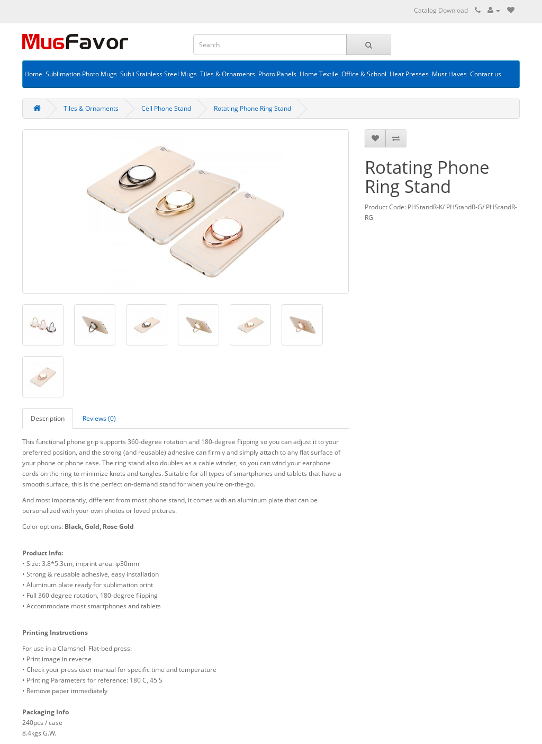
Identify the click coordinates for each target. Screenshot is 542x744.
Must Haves (449, 73)
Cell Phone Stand (166, 108)
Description (48, 418)
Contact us (485, 73)
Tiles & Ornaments (227, 73)
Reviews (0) (99, 418)
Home (33, 73)
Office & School (363, 73)
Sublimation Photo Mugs (81, 73)
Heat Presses (409, 73)
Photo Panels (277, 73)
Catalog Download (441, 10)
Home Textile (319, 73)
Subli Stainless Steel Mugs (158, 73)
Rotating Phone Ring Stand (252, 108)
